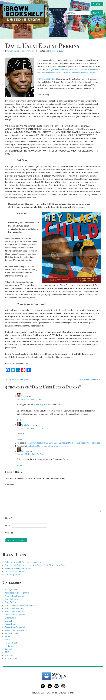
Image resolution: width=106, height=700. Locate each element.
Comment (10, 484)
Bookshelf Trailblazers (15, 614)
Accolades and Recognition (17, 592)
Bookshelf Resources (14, 611)
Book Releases (11, 599)
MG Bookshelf (11, 633)
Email (8, 525)
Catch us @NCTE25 (14, 574)
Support (8, 649)
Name (8, 518)
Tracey (24, 396)
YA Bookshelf (11, 658)
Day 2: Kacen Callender (88, 379)
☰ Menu (97, 4)
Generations (10, 624)
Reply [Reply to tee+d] (19, 465)
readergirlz (10, 646)
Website (9, 532)
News (7, 639)
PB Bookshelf (11, 642)
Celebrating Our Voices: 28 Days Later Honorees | (48, 446)
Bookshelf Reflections (14, 608)
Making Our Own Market (16, 630)
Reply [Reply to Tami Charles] (19, 439)
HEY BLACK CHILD (46, 79)
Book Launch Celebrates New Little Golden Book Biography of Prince (36, 565)
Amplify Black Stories (14, 596)
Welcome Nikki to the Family (18, 568)
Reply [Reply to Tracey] (19, 420)
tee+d (24, 451)
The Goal (9, 655)
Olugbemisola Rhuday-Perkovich (22, 50)
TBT (7, 652)
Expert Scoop (11, 617)
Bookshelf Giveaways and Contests (20, 605)
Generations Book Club (15, 627)
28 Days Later (11, 589)
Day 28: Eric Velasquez (18, 379)
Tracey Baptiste (40, 404)
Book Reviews (11, 602)
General (8, 621)
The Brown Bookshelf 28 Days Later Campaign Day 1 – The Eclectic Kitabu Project (63, 442)
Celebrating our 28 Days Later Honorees (23, 562)
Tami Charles (27, 425)
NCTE (7, 636)
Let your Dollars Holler (15, 571)
